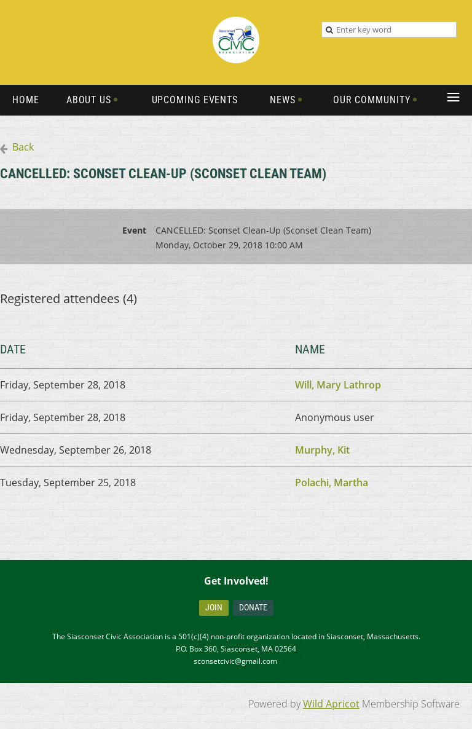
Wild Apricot (331, 704)
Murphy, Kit (322, 450)
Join (213, 607)
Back (23, 147)
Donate (253, 607)
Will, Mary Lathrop (338, 385)
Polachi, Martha (331, 482)
